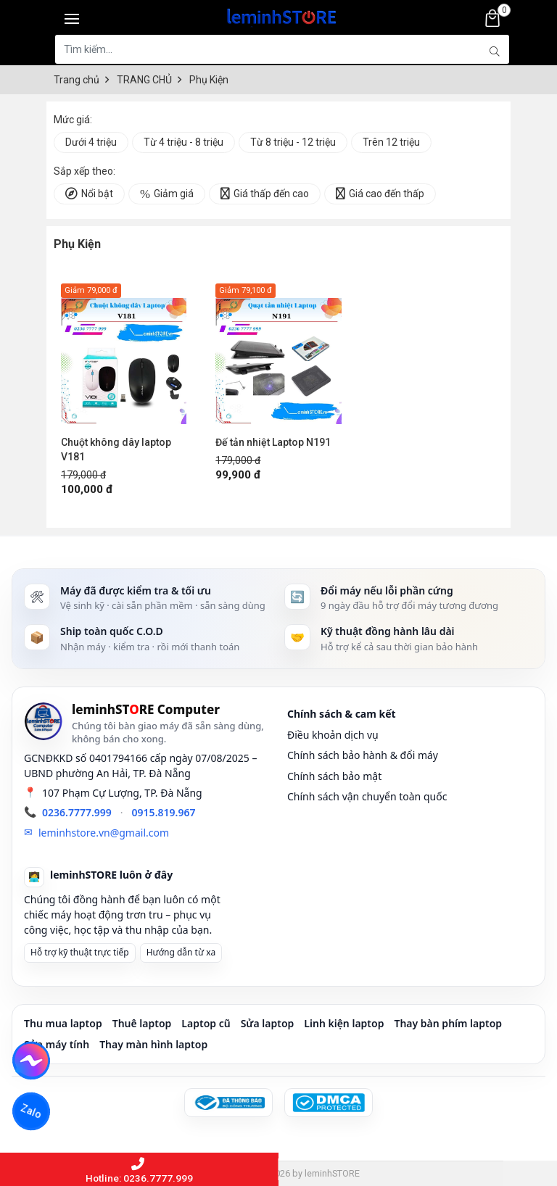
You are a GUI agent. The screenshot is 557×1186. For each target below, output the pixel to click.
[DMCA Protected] (328, 1102)
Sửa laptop (267, 1023)
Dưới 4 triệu (91, 142)
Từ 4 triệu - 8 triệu (183, 142)
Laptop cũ (205, 1023)
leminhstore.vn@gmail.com (103, 832)
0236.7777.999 (77, 812)
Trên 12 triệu (391, 142)
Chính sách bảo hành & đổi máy (362, 755)
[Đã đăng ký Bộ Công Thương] (228, 1102)
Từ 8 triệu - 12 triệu (293, 142)
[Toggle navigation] (72, 18)
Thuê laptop (142, 1023)
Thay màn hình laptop (153, 1044)
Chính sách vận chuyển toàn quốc (367, 796)
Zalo (31, 1111)
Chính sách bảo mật (334, 776)
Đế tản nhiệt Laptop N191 (273, 442)
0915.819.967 (164, 812)
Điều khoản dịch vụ (333, 735)
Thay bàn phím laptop (448, 1023)
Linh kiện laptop (344, 1023)
